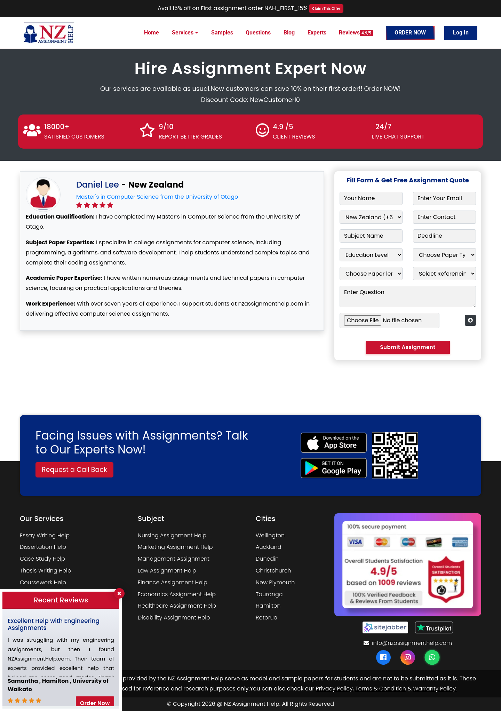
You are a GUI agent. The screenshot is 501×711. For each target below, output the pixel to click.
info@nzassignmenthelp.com (408, 643)
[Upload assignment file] (389, 320)
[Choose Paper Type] (444, 254)
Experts (317, 32)
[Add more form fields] (470, 320)
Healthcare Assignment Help (177, 606)
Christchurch (273, 571)
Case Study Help (42, 559)
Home (151, 32)
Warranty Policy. (434, 689)
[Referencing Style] (444, 273)
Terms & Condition (380, 689)
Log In (461, 32)
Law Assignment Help (167, 571)
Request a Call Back (74, 469)
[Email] (444, 198)
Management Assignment (173, 559)
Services (185, 32)
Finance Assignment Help (172, 582)
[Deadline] (444, 236)
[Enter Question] (408, 296)
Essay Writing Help (45, 535)
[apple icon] (333, 443)
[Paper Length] (371, 273)
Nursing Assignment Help (172, 535)
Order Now (410, 33)
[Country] (371, 217)
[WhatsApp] (432, 657)
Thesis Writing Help (45, 571)
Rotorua (266, 618)
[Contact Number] (444, 217)
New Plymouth (275, 582)
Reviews (356, 32)
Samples (222, 32)
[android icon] (333, 468)
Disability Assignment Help (174, 618)
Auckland (268, 547)
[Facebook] (383, 657)
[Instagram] (407, 657)
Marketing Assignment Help (175, 547)
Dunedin (267, 559)
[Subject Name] (371, 236)
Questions (258, 32)
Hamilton (268, 606)
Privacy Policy (334, 689)
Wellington (270, 535)
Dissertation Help (43, 547)
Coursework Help (43, 582)
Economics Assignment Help (177, 594)
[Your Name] (371, 198)
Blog (289, 32)
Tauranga (269, 594)
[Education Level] (371, 254)
